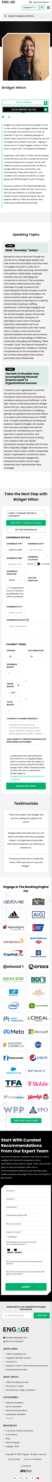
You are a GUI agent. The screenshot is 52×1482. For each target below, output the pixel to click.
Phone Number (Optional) (16, 1215)
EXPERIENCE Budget (13, 665)
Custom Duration (33, 579)
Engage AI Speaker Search (18, 1357)
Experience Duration (16, 572)
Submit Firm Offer (26, 786)
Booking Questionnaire (16, 1369)
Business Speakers (14, 1402)
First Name (10, 1191)
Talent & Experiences (16, 1354)
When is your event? (14, 1224)
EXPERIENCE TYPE (14, 543)
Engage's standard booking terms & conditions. (27, 778)
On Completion (35, 650)
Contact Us (11, 1361)
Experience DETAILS (16, 620)
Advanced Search (39, 2)
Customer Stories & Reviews (19, 1430)
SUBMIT (26, 1287)
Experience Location (37, 558)
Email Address (12, 1207)
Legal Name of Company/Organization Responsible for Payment (26, 740)
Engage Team (12, 1446)
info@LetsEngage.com (16, 1337)
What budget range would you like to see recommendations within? (21, 1243)
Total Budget (13, 703)
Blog (8, 1438)
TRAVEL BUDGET (12, 685)
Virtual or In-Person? (14, 1232)
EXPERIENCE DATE (35, 543)
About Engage (12, 1442)
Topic (10, 245)
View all (9, 1418)
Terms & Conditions (33, 1459)
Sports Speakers (14, 1406)
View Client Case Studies (26, 1120)
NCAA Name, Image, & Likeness (20, 1390)
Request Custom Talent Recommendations (27, 1365)
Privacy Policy (14, 1459)
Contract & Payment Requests (22, 718)
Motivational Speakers (16, 1410)
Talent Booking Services (17, 1382)
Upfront (11, 650)
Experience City (14, 606)
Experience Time (14, 558)
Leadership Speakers (16, 1414)
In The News (11, 1434)
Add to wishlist (31, 103)
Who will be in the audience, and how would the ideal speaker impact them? (25, 1273)
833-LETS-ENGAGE (15, 1341)
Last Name (10, 1199)
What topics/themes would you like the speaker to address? (24, 1262)
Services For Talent (15, 1386)
